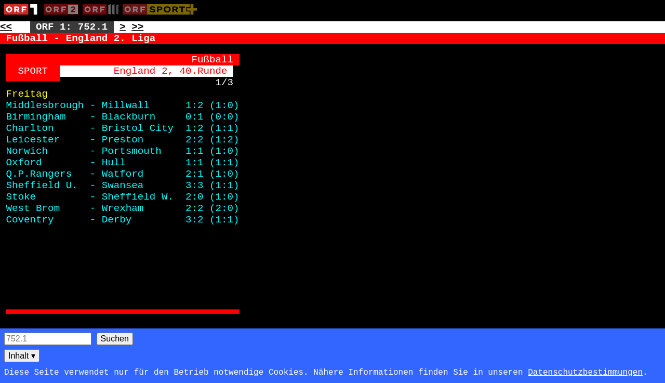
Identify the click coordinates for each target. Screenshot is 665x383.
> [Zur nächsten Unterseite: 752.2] (122, 27)
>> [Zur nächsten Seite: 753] (137, 27)
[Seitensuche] (47, 339)
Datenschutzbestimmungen (585, 372)
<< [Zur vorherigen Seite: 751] (6, 27)
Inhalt (21, 355)
